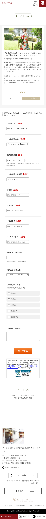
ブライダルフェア (9, 516)
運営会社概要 (20, 505)
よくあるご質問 (7, 505)
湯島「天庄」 (8, 3)
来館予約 (35, 3)
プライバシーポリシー (36, 505)
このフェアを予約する (31, 98)
